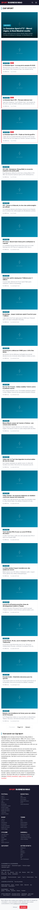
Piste (2, 840)
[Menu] (36, 2)
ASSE (28, 872)
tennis (24, 776)
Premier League (5, 799)
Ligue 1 (3, 796)
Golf (22, 849)
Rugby (3, 817)
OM (5, 872)
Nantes (9, 874)
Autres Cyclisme (5, 842)
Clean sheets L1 (6, 895)
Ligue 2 (3, 797)
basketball (15, 776)
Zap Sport (5, 845)
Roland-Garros (24, 824)
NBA (22, 796)
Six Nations (4, 824)
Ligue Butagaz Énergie (26, 837)
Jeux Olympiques (25, 859)
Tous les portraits (18, 881)
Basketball (25, 794)
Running (8, 890)
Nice (32, 872)
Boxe (22, 856)
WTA (22, 821)
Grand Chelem (24, 822)
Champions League (6, 805)
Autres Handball (24, 839)
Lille (20, 872)
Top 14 (3, 819)
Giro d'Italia (4, 836)
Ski (21, 857)
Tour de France (4, 834)
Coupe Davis (24, 825)
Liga (2, 801)
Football (4, 794)
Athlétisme (23, 847)
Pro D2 (2, 821)
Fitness (18, 890)
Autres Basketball (25, 804)
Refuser (15, 907)
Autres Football (4, 813)
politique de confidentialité (20, 903)
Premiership (4, 822)
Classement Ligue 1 (6, 865)
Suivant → (28, 727)
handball (3, 778)
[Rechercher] (32, 2)
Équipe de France (5, 810)
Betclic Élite (23, 797)
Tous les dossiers (12, 877)
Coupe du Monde (5, 825)
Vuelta (2, 837)
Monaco (12, 872)
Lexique (17, 884)
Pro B (22, 802)
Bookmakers (12, 886)
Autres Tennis (24, 827)
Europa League (4, 807)
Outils (21, 884)
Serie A (3, 802)
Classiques (4, 839)
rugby (20, 776)
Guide (12, 884)
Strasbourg (4, 874)
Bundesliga (4, 804)
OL (8, 872)
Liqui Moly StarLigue (25, 836)
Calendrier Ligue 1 (5, 867)
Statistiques (24, 893)
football (9, 776)
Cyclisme (4, 832)
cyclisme (29, 776)
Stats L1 (29, 895)
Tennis (23, 817)
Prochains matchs (16, 893)
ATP (21, 819)
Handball (24, 832)
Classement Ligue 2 (16, 865)
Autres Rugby (4, 829)
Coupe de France (5, 809)
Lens (16, 872)
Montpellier (15, 874)
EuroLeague (23, 799)
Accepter (23, 907)
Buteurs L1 (23, 895)
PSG (2, 872)
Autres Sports (26, 845)
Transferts (3, 812)
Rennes (24, 872)
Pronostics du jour (16, 895)
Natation (22, 851)
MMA (22, 854)
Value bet (26, 884)
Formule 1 (23, 852)
